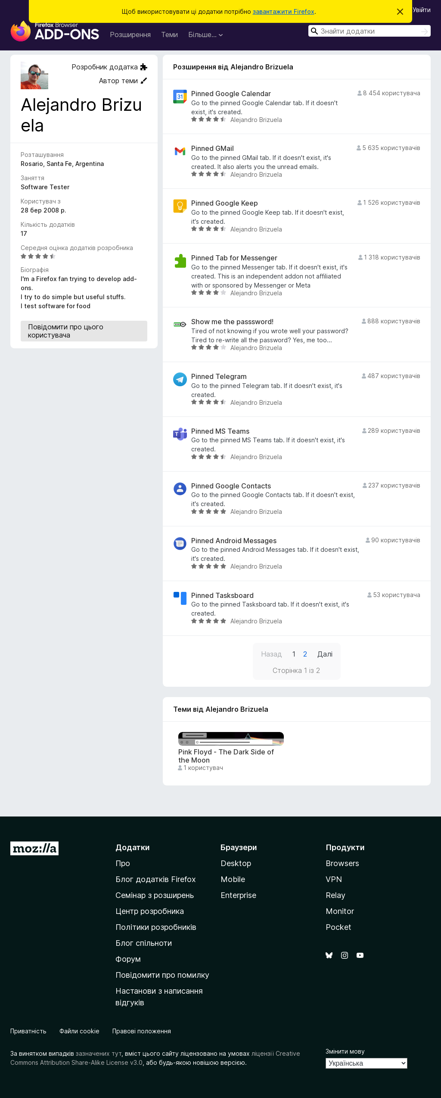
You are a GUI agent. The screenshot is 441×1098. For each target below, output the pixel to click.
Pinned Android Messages (233, 541)
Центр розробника (149, 911)
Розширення (130, 34)
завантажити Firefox (283, 11)
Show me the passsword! (232, 322)
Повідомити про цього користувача (65, 330)
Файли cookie (79, 1031)
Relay (335, 895)
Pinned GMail (212, 148)
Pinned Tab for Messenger (234, 258)
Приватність (28, 1031)
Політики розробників (155, 927)
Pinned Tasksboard (222, 595)
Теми (169, 34)
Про (122, 863)
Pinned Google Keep (224, 203)
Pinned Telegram (219, 376)
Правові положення (141, 1031)
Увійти (422, 9)
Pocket (338, 927)
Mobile (232, 879)
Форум (128, 958)
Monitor (340, 911)
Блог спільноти (143, 943)
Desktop (235, 863)
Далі (324, 654)
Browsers (342, 863)
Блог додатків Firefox (155, 879)
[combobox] (369, 31)
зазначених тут (98, 1053)
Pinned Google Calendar (231, 94)
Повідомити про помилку (162, 974)
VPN (334, 879)
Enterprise (238, 895)
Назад (271, 654)
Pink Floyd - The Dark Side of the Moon (226, 756)
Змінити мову (345, 1051)
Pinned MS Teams (220, 431)
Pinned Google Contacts (231, 486)
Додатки (132, 847)
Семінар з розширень (154, 895)
